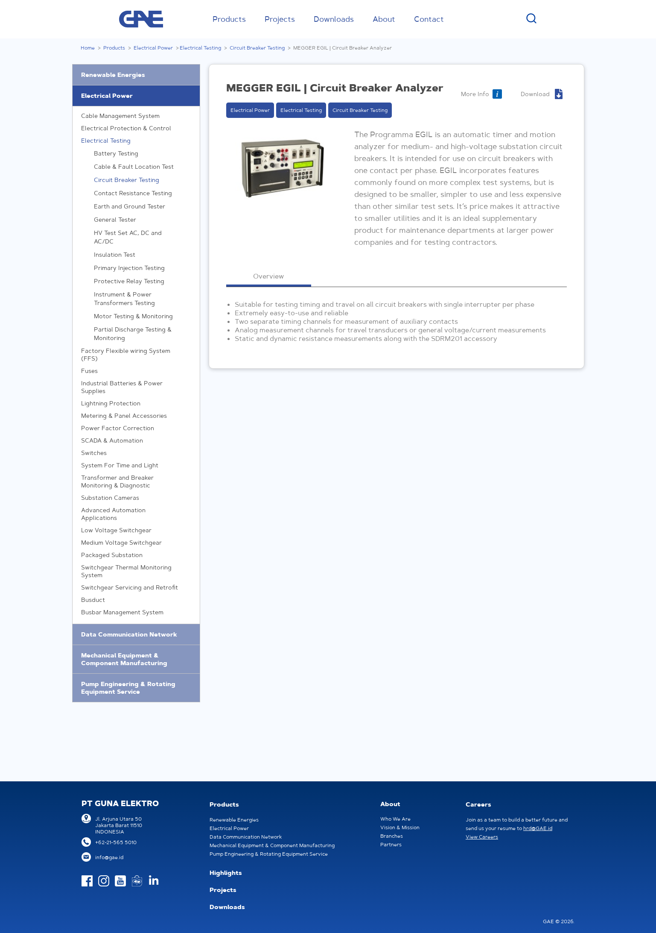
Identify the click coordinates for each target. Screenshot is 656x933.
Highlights (226, 873)
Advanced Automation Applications (136, 514)
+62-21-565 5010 (116, 842)
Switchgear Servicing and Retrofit (136, 587)
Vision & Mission (400, 827)
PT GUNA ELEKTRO (120, 803)
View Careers (482, 836)
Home (88, 47)
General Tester (115, 219)
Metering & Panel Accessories (136, 415)
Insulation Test (114, 254)
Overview (268, 276)
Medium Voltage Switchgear (136, 542)
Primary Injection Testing (129, 268)
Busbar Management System (136, 612)
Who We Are (395, 819)
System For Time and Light (136, 465)
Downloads (334, 19)
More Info (475, 94)
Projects (280, 19)
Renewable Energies (113, 75)
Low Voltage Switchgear (136, 530)
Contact (429, 19)
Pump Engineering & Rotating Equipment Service (128, 687)
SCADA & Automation (136, 440)
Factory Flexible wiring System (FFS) (136, 354)
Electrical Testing (200, 47)
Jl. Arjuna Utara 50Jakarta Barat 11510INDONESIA (118, 825)
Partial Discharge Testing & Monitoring (133, 334)
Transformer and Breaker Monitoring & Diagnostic (136, 481)
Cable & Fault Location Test (134, 166)
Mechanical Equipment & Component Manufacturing (124, 659)
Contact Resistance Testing (133, 193)
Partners (391, 844)
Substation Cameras (136, 497)
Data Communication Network (129, 634)
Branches (391, 836)
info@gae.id (109, 857)
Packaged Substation (136, 555)
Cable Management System (136, 115)
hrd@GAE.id (537, 828)
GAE (141, 19)
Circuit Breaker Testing (257, 47)
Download (535, 94)
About (384, 19)
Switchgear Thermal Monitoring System (136, 571)
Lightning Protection (136, 403)
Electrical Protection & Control (136, 128)
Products (229, 19)
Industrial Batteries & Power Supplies (136, 387)
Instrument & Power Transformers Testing (124, 298)
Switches (136, 453)
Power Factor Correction (136, 428)
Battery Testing (116, 153)
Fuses (136, 371)
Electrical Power (153, 47)
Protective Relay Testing (129, 281)
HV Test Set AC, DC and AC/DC (128, 237)
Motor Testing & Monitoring (133, 316)
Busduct (136, 600)
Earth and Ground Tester (129, 206)
